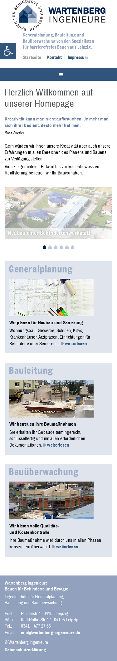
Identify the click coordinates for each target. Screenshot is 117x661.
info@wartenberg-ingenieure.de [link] (50, 632)
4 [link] (61, 247)
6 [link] (73, 247)
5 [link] (67, 247)
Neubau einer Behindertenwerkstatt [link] (49, 233)
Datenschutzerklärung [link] (25, 650)
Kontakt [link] (54, 57)
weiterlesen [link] (74, 343)
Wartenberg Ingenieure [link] (58, 15)
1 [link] (44, 247)
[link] (8, 51)
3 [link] (56, 247)
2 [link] (50, 247)
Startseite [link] (32, 57)
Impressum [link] (78, 57)
